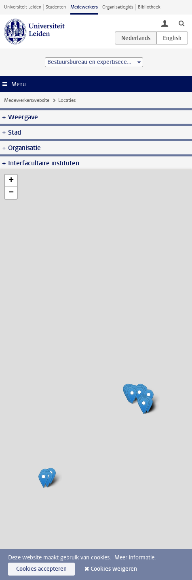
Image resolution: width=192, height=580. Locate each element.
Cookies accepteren (41, 569)
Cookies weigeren (114, 569)
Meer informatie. (135, 557)
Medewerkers (84, 7)
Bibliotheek (149, 7)
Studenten (56, 7)
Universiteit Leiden (22, 7)
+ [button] (11, 181)
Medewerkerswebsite (26, 100)
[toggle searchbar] (181, 23)
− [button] (11, 193)
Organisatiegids (117, 7)
